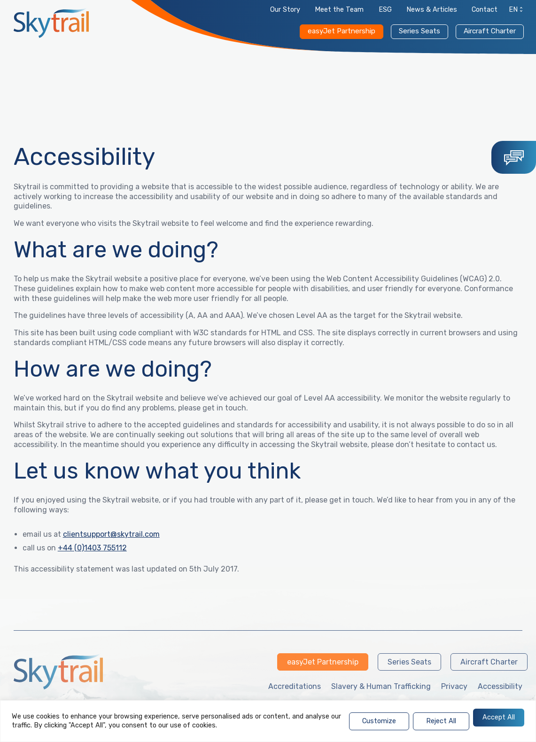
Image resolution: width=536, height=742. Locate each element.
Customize (379, 721)
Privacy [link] (454, 686)
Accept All (498, 717)
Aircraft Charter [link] (490, 31)
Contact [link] (484, 10)
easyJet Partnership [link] (341, 31)
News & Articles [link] (431, 10)
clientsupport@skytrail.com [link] (111, 534)
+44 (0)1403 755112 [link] (92, 547)
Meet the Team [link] (339, 10)
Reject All (441, 721)
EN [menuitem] (513, 10)
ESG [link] (385, 10)
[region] (268, 721)
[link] (51, 23)
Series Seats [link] (419, 31)
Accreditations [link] (294, 686)
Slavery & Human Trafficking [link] (381, 686)
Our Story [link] (285, 10)
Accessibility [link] (500, 686)
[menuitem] (513, 11)
